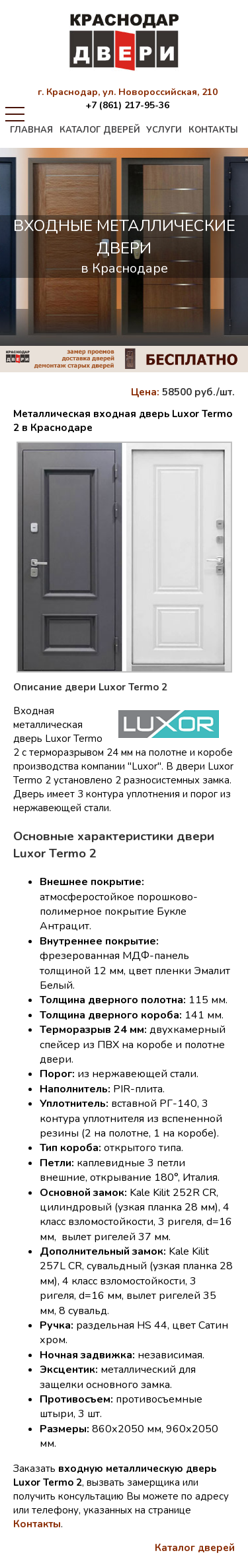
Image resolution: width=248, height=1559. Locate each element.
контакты (213, 130)
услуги (164, 130)
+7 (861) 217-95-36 (127, 105)
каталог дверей (100, 130)
